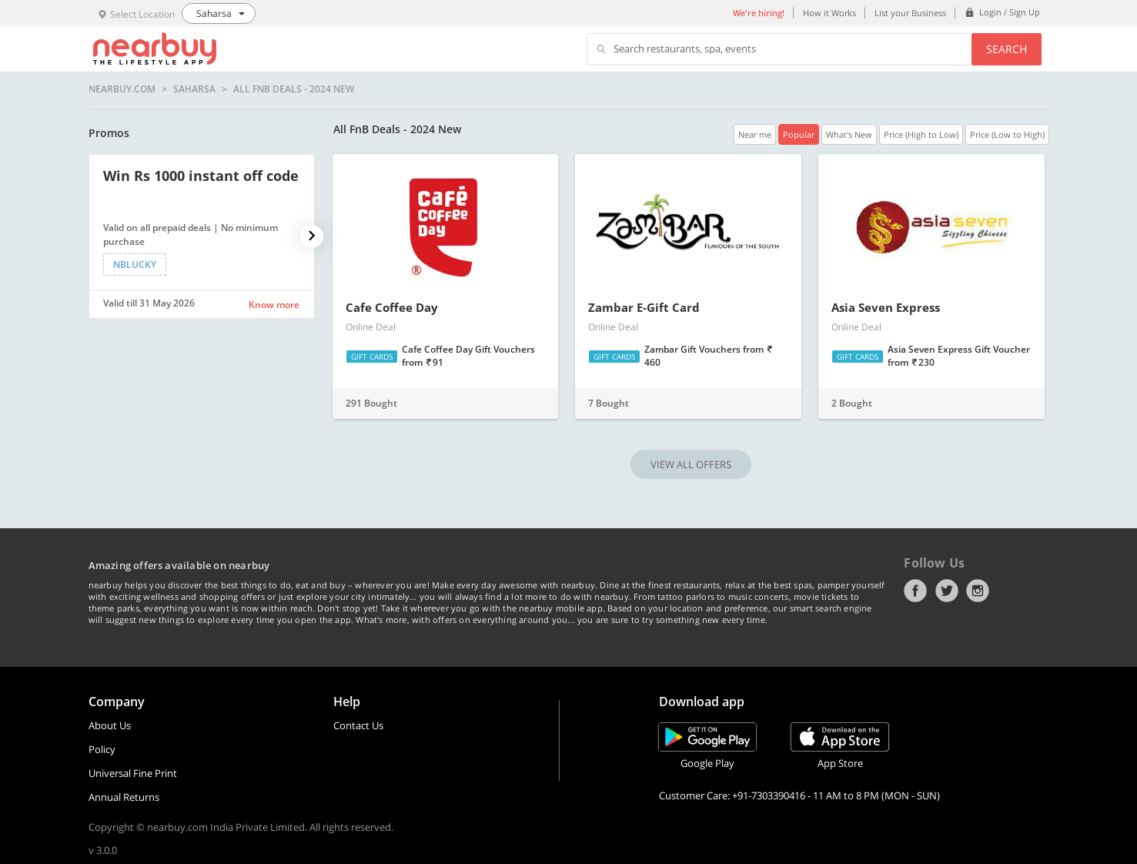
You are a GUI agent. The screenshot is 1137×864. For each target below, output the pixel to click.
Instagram (977, 590)
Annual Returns (124, 797)
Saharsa (194, 89)
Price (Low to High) (1007, 134)
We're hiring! (758, 12)
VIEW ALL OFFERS (690, 464)
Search (1006, 49)
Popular (798, 134)
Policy (102, 749)
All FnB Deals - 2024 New (293, 89)
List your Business (910, 12)
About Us (110, 725)
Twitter (946, 590)
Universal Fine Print (133, 773)
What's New (849, 134)
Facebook (915, 590)
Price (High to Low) (921, 134)
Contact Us (358, 725)
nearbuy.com (122, 89)
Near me (754, 134)
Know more (274, 304)
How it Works (829, 12)
